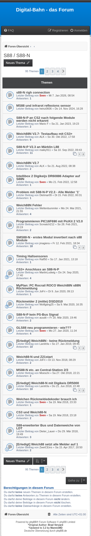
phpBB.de (61, 530)
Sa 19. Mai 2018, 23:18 (62, 415)
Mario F (43, 123)
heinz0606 (45, 108)
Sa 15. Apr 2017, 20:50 (69, 447)
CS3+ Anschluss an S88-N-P (37, 269)
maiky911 (45, 149)
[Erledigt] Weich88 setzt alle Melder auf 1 (47, 444)
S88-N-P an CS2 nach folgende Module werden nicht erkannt (45, 119)
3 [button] (52, 71)
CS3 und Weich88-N (31, 412)
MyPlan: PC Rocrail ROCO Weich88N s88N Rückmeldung (48, 287)
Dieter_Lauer (47, 431)
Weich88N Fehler (29, 205)
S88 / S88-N (17, 55)
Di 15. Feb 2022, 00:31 (68, 195)
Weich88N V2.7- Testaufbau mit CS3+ (44, 134)
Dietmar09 (45, 195)
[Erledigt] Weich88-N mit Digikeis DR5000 (47, 383)
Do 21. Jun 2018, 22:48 (66, 386)
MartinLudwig (47, 272)
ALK (41, 136)
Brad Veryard (55, 525)
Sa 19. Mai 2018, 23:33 (62, 402)
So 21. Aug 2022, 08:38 (61, 165)
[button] (63, 71)
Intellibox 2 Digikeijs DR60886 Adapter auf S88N (48, 177)
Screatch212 (46, 224)
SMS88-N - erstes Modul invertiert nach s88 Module (49, 238)
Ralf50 (43, 259)
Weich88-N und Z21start (34, 357)
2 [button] (47, 71)
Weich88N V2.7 (27, 163)
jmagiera (44, 243)
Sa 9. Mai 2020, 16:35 (70, 304)
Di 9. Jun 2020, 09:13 (61, 291)
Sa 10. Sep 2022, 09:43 (68, 149)
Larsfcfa (44, 343)
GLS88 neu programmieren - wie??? (43, 327)
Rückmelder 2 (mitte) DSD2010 (39, 301)
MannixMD (56, 528)
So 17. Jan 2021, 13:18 (64, 259)
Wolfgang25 (46, 304)
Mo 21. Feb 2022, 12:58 (63, 182)
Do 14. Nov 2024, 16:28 (69, 108)
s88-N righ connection (33, 92)
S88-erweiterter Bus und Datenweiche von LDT (48, 427)
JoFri (42, 291)
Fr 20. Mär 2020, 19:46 (63, 317)
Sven (42, 95)
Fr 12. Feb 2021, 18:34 (66, 243)
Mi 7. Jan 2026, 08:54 (61, 95)
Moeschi (44, 373)
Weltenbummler (48, 208)
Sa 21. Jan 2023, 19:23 (65, 123)
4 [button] (58, 71)
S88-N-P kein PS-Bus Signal (37, 314)
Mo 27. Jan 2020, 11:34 (63, 330)
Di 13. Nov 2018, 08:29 (62, 359)
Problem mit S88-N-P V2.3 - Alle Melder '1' (47, 192)
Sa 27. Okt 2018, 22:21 (66, 373)
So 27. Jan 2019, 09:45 (66, 343)
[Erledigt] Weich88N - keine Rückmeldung (48, 341)
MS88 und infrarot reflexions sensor (43, 105)
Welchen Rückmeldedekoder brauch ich (46, 399)
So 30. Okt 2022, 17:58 (61, 136)
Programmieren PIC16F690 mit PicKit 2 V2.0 (49, 221)
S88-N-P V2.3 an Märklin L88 (37, 147)
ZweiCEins (45, 447)
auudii (42, 317)
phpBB (33, 522)
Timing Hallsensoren (32, 256)
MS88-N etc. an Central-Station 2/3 (42, 370)
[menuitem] (9, 30)
